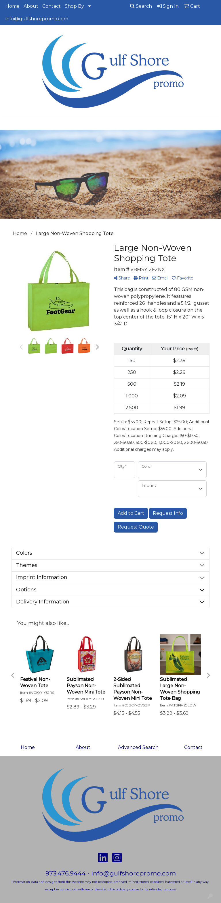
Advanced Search (138, 747)
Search (141, 6)
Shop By (74, 6)
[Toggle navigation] (9, 123)
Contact (51, 6)
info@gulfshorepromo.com (36, 19)
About (31, 6)
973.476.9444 (65, 873)
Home (12, 6)
